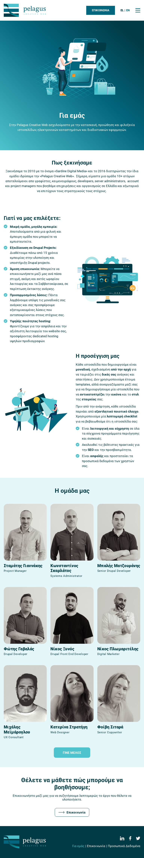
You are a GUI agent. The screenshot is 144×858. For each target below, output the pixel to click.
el (122, 10)
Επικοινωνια (100, 10)
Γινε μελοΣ (72, 753)
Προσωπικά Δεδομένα (124, 846)
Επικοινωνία (72, 812)
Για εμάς (78, 846)
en (128, 10)
